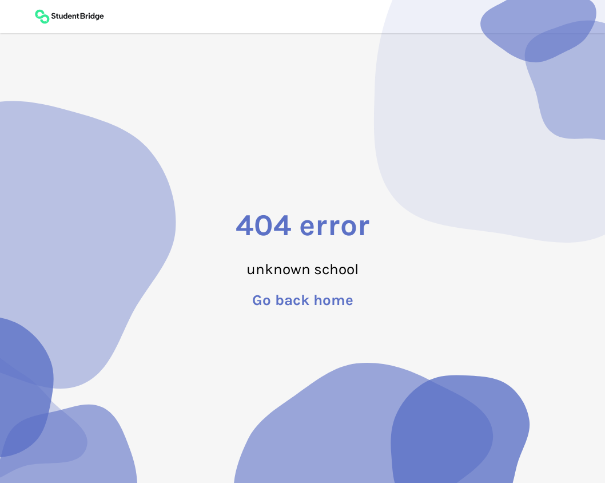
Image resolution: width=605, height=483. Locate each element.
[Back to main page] (69, 16)
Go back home (302, 300)
